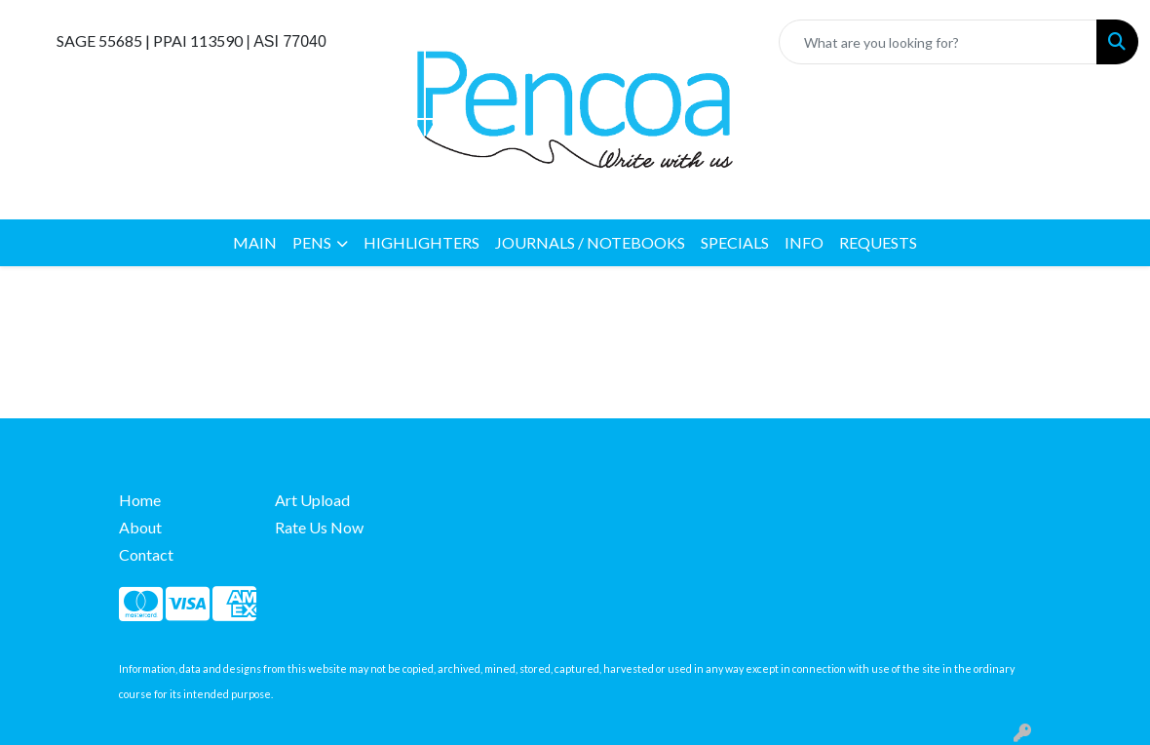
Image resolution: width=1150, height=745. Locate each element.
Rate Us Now (319, 527)
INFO (804, 242)
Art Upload (312, 499)
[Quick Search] (938, 42)
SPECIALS (735, 242)
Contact (146, 554)
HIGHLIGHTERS (421, 242)
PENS (311, 242)
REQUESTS (878, 242)
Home (140, 499)
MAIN (255, 242)
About (140, 527)
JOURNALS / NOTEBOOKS (590, 242)
